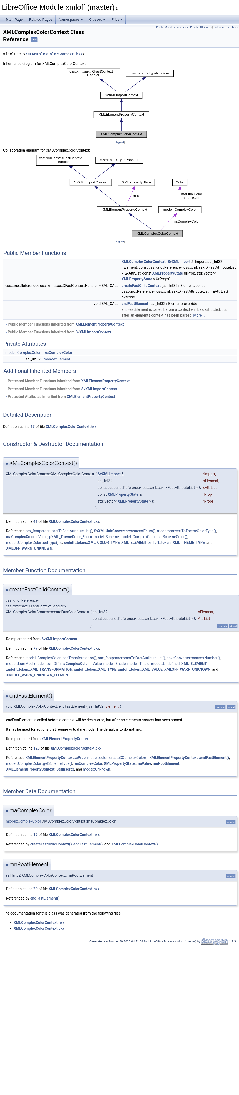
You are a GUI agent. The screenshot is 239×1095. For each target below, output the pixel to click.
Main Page (14, 20)
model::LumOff (46, 664)
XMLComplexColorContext (144, 262)
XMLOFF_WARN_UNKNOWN (29, 548)
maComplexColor (58, 352)
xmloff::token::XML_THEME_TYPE (176, 542)
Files (117, 20)
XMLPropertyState (167, 273)
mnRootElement (57, 359)
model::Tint (136, 664)
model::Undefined (165, 664)
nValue (42, 537)
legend (120, 142)
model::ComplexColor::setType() (32, 542)
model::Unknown (96, 769)
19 (35, 835)
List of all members (226, 27)
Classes (97, 20)
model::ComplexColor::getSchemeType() (39, 763)
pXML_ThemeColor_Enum (70, 537)
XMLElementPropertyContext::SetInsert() (40, 769)
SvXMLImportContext (93, 332)
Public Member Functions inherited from (64, 324)
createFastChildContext (141, 285)
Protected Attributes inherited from (59, 397)
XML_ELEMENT (134, 542)
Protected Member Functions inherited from (67, 381)
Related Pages (40, 20)
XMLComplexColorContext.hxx (54, 53)
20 (35, 889)
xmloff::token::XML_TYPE (95, 669)
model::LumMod (19, 664)
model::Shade (114, 664)
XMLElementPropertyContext (100, 324)
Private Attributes (201, 27)
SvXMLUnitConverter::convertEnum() (124, 531)
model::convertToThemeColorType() (186, 531)
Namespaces (71, 20)
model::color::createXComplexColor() (117, 758)
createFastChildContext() (51, 844)
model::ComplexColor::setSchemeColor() (154, 537)
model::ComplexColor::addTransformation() (60, 658)
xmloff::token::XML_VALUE (140, 669)
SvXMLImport (179, 262)
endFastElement (135, 304)
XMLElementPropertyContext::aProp (55, 758)
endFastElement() (88, 844)
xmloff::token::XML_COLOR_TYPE (92, 542)
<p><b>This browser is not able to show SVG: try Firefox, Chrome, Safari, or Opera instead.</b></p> (120, 103)
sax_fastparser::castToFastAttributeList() (58, 531)
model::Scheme (106, 537)
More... (199, 315)
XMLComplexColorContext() (134, 844)
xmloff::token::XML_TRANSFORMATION (39, 669)
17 (33, 427)
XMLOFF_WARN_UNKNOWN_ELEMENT (38, 675)
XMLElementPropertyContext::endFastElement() (189, 758)
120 (36, 748)
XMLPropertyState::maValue (127, 763)
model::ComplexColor (23, 352)
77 (35, 648)
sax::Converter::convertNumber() (193, 658)
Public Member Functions (172, 27)
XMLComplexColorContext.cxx (74, 521)
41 (35, 521)
